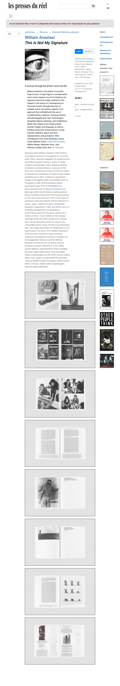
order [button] (78, 51)
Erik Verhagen (57, 147)
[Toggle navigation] (10, 16)
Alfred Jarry (61, 207)
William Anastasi (40, 37)
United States (106, 58)
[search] (74, 6)
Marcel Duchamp (53, 189)
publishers (30, 32)
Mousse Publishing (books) (65, 32)
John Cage (34, 228)
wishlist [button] (88, 51)
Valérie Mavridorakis (56, 141)
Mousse (44, 32)
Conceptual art (106, 37)
